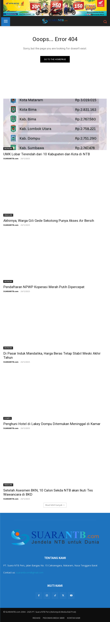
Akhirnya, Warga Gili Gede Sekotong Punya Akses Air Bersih (48, 221)
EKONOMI (8, 148)
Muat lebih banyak (55, 505)
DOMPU (7, 418)
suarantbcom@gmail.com (29, 572)
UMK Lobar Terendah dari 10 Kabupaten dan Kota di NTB (46, 154)
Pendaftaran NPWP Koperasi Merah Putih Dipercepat (43, 287)
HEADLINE (8, 215)
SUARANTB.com (10, 158)
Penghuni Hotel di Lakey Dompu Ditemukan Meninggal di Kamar (51, 424)
